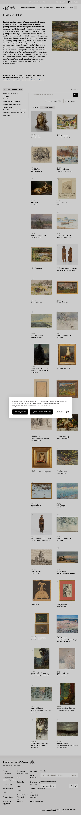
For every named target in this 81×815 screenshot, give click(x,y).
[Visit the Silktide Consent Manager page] (67, 411)
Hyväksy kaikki (20, 412)
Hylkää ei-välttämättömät (41, 412)
